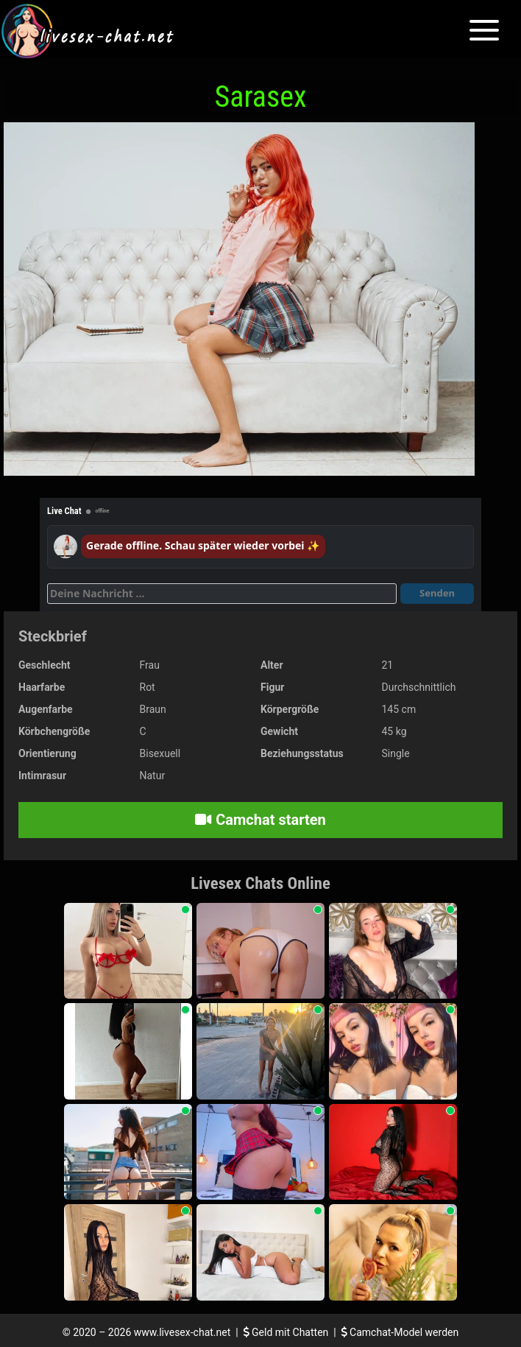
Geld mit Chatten (287, 1332)
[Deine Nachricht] (222, 593)
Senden (437, 592)
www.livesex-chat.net (182, 1332)
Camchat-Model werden (400, 1332)
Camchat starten (260, 820)
